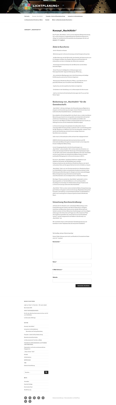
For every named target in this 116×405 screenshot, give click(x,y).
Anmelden (26, 381)
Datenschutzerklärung (29, 365)
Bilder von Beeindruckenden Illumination (62, 19)
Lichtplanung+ (46, 5)
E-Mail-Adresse (57, 269)
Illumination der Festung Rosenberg (34, 331)
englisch (62, 40)
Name (55, 262)
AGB (25, 362)
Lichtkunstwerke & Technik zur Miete (33, 19)
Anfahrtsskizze (27, 357)
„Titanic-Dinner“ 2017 (29, 351)
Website (55, 277)
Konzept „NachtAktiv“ (37, 16)
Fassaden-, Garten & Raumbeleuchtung (55, 16)
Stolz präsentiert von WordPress (72, 397)
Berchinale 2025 (28, 307)
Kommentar (56, 241)
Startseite (26, 16)
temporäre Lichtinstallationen (75, 16)
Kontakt (47, 19)
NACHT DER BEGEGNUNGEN (31, 310)
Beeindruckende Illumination (31, 337)
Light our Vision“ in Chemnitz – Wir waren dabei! (35, 305)
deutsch (55, 40)
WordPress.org (27, 389)
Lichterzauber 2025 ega (30, 317)
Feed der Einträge (28, 384)
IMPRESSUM (27, 360)
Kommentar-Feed (28, 387)
